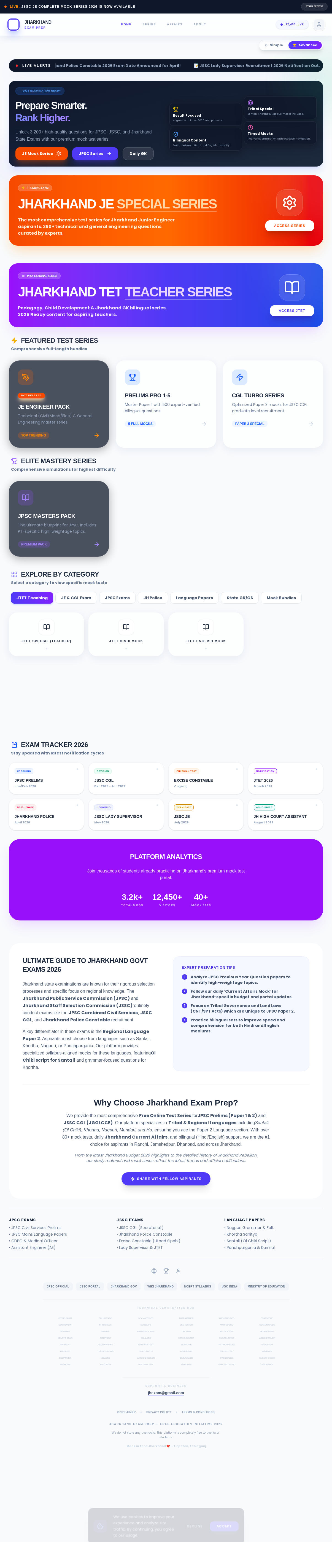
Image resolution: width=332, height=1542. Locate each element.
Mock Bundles (281, 605)
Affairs (175, 24)
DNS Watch (267, 1372)
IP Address (105, 1332)
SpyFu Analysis (146, 1339)
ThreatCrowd (105, 1359)
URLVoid (186, 1339)
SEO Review (64, 1332)
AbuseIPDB (186, 1359)
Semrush (65, 1372)
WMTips (105, 1339)
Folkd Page (105, 1325)
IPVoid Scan (65, 1325)
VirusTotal (226, 1359)
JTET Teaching (32, 605)
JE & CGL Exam (76, 605)
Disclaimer (126, 1419)
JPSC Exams (117, 605)
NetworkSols (226, 1352)
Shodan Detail (226, 1372)
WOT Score (226, 1332)
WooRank (186, 1352)
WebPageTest (146, 1352)
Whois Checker (146, 1365)
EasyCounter (186, 1345)
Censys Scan (65, 1345)
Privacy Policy (158, 1419)
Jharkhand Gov (124, 1294)
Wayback (267, 1359)
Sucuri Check (267, 1365)
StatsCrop (267, 1325)
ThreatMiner (186, 1325)
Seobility (146, 1332)
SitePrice (105, 1345)
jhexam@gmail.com (166, 1400)
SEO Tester (186, 1332)
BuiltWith (105, 1372)
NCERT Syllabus (197, 1294)
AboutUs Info (226, 1325)
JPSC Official (58, 1294)
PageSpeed (226, 1365)
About (200, 24)
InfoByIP (65, 1359)
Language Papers (194, 605)
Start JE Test (314, 6)
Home (126, 24)
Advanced (305, 45)
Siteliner (186, 1372)
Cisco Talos (146, 1359)
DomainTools (266, 1332)
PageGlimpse (226, 1345)
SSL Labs (146, 1345)
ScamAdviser (145, 1325)
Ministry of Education (266, 1294)
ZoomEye (65, 1352)
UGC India (229, 1294)
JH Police (153, 605)
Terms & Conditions (198, 1419)
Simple (273, 45)
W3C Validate (145, 1372)
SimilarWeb (186, 1365)
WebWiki (65, 1339)
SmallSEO (267, 1352)
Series (149, 24)
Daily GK (138, 153)
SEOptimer (65, 1365)
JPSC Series (95, 153)
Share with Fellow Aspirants (166, 1186)
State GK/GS (240, 605)
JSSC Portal (90, 1294)
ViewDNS (105, 1365)
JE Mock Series (41, 153)
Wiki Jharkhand (160, 1294)
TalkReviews (105, 1352)
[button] (29, 24)
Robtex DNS (267, 1339)
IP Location (226, 1339)
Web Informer (267, 1345)
